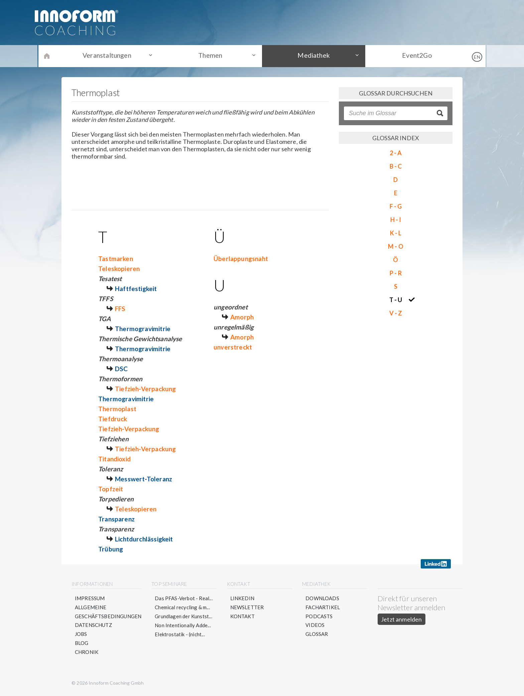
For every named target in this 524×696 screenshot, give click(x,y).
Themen (212, 56)
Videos (314, 625)
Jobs (81, 634)
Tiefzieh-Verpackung (145, 389)
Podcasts (319, 616)
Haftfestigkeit (136, 288)
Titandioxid (114, 459)
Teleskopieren (119, 268)
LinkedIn (242, 598)
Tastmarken (115, 258)
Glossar (316, 634)
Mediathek (312, 56)
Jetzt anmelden (401, 619)
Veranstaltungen (111, 56)
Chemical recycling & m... (182, 607)
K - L (396, 233)
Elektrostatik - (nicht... (180, 634)
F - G (396, 206)
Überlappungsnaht (241, 258)
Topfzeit (110, 489)
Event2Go (412, 56)
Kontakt (242, 616)
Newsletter (247, 607)
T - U (395, 299)
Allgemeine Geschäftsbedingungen (108, 611)
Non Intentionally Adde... (183, 625)
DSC (121, 369)
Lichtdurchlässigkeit (144, 539)
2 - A (396, 153)
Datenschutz (93, 625)
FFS (120, 308)
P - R (396, 273)
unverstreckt (233, 347)
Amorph (242, 317)
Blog (82, 643)
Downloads (322, 598)
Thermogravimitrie (142, 328)
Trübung (110, 549)
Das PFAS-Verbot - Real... (184, 598)
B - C (396, 166)
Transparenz (116, 519)
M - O (395, 246)
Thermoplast (117, 409)
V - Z (395, 313)
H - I (395, 219)
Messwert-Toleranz (143, 479)
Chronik (86, 652)
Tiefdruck (112, 419)
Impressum (90, 598)
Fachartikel (322, 607)
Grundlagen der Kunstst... (184, 616)
